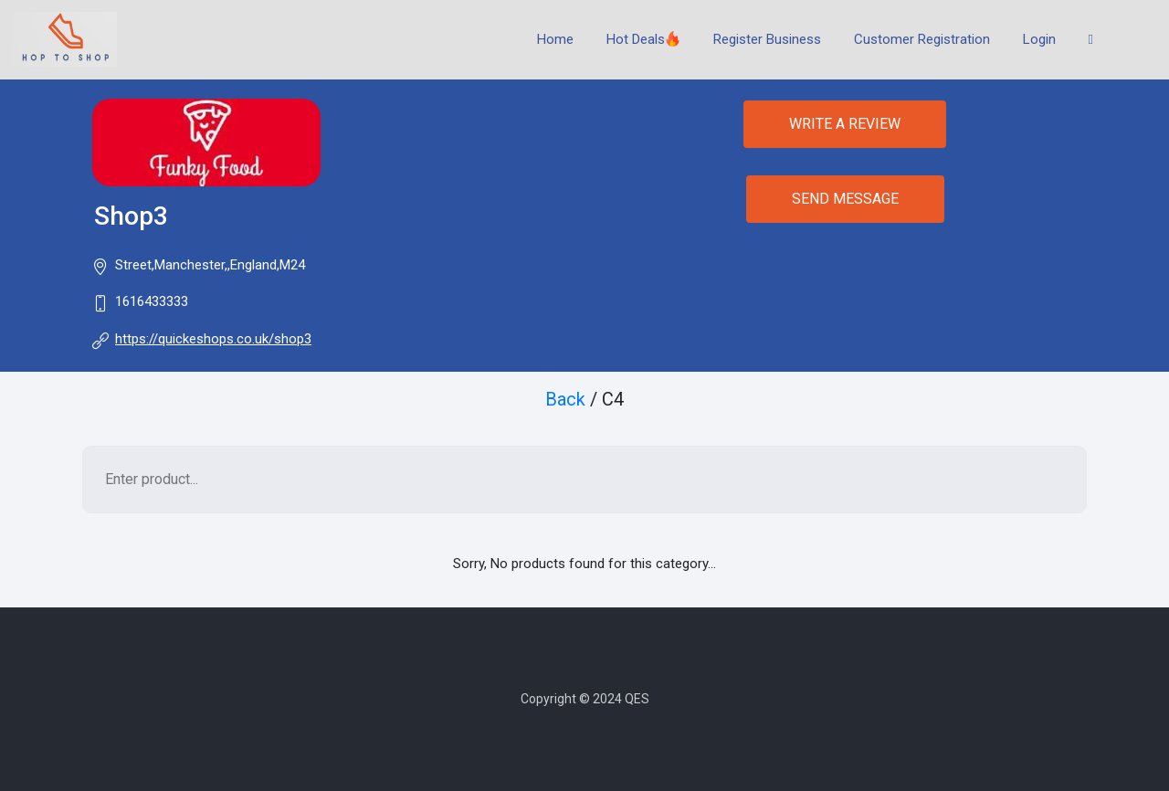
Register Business (767, 39)
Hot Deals (643, 39)
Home (555, 39)
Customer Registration (922, 39)
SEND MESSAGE (845, 198)
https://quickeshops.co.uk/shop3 (213, 339)
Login (1039, 39)
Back (565, 399)
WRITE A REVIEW (844, 123)
